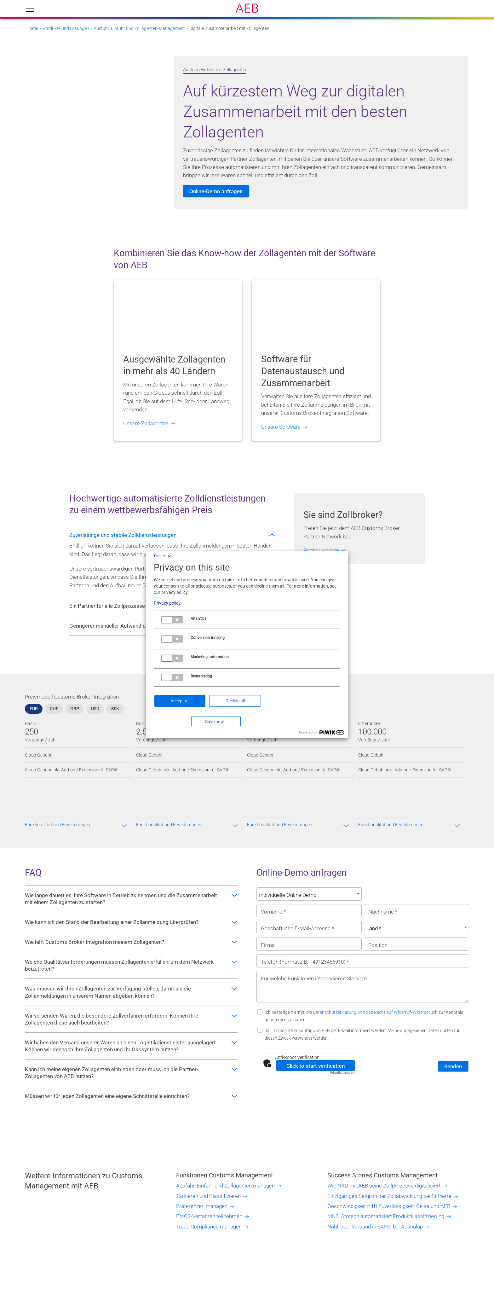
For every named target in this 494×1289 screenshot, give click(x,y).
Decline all (235, 700)
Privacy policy (167, 603)
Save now (214, 721)
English (163, 556)
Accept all (179, 700)
